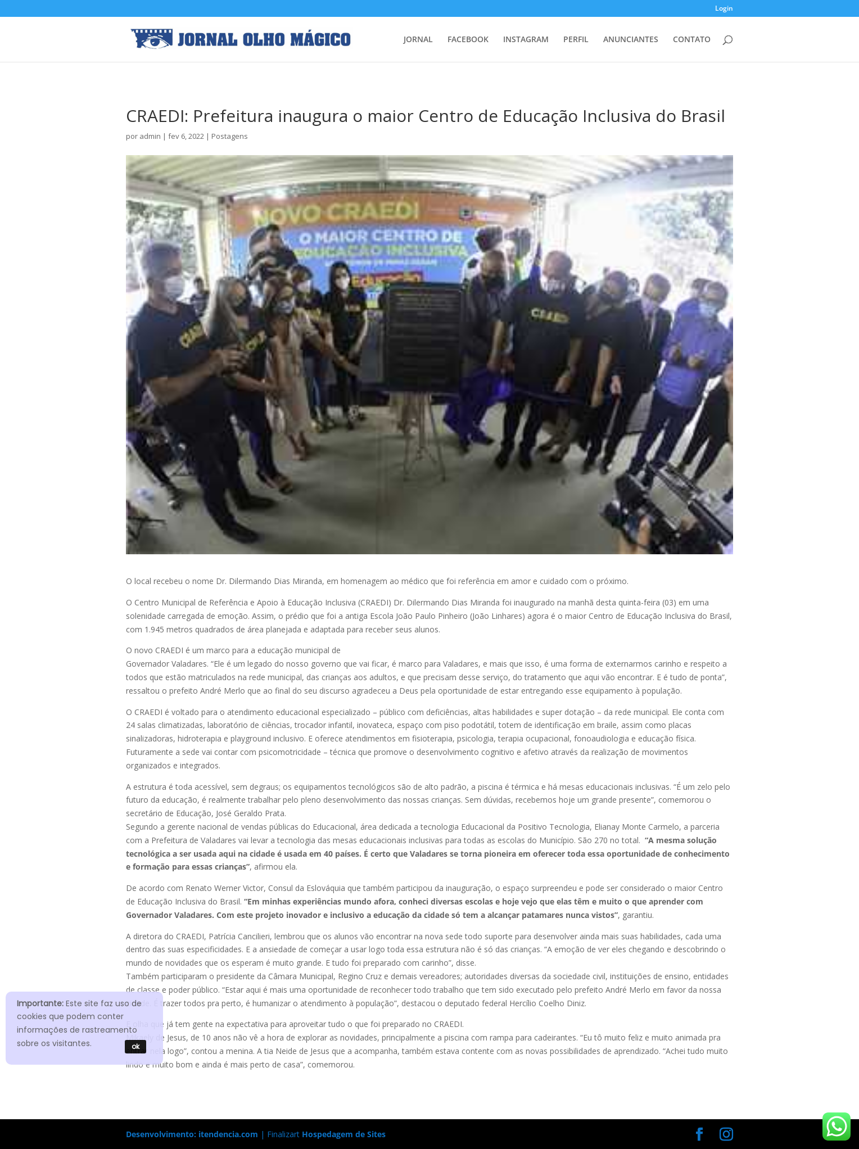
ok (135, 1046)
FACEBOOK (468, 39)
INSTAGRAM (526, 39)
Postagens (229, 136)
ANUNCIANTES (630, 39)
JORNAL (418, 39)
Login (724, 9)
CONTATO (692, 39)
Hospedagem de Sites (344, 1134)
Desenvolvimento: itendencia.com (192, 1134)
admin (150, 136)
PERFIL (576, 39)
